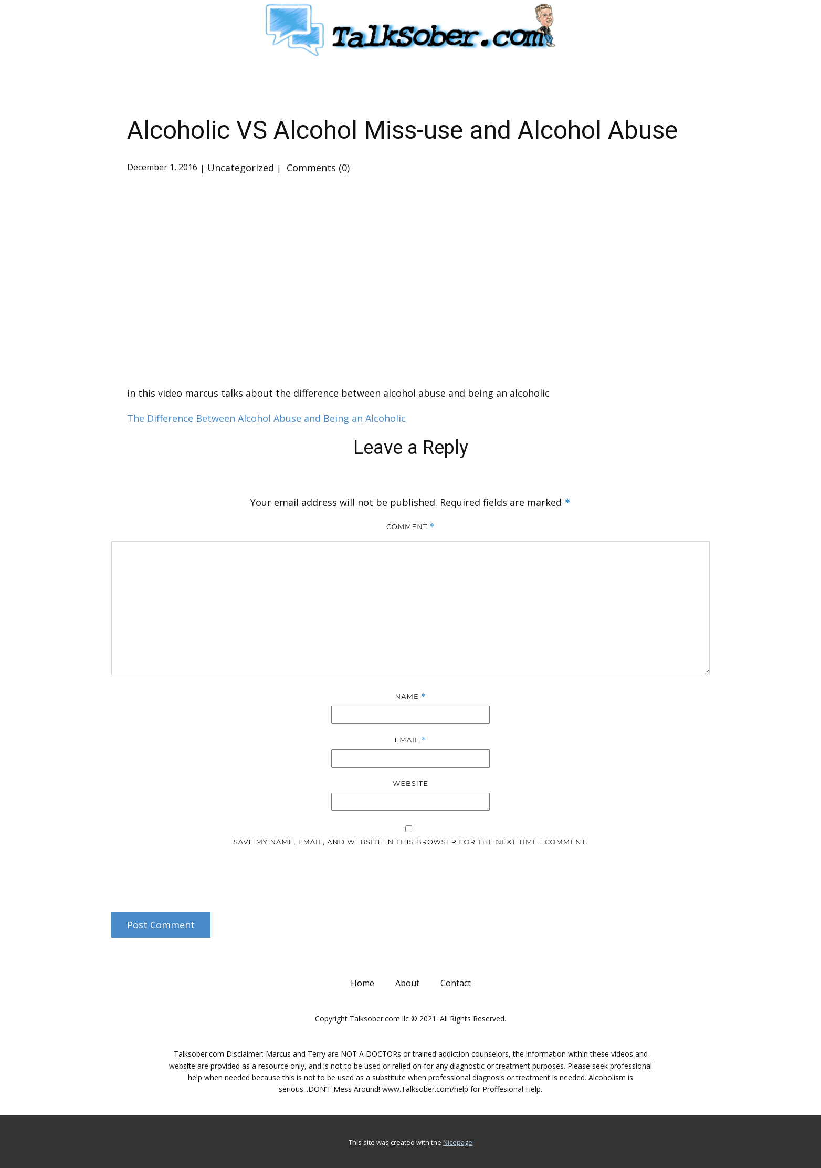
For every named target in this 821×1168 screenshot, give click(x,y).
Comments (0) (317, 167)
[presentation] (182, 875)
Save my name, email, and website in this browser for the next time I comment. (411, 842)
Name (410, 696)
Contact (455, 983)
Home (362, 983)
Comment (410, 526)
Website (410, 783)
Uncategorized (240, 167)
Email (411, 740)
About (407, 983)
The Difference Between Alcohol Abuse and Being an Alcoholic (266, 418)
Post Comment (161, 924)
